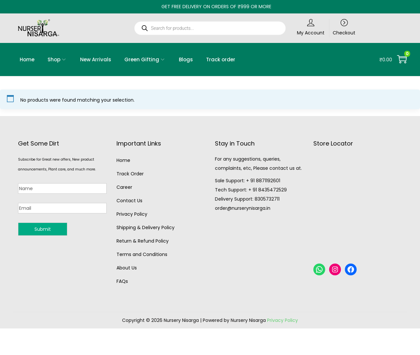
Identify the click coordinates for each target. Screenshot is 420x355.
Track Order (130, 173)
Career (124, 187)
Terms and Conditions (141, 254)
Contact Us (129, 200)
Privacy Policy (131, 214)
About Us (126, 268)
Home (123, 160)
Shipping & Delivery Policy (145, 227)
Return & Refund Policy (142, 241)
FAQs (122, 281)
